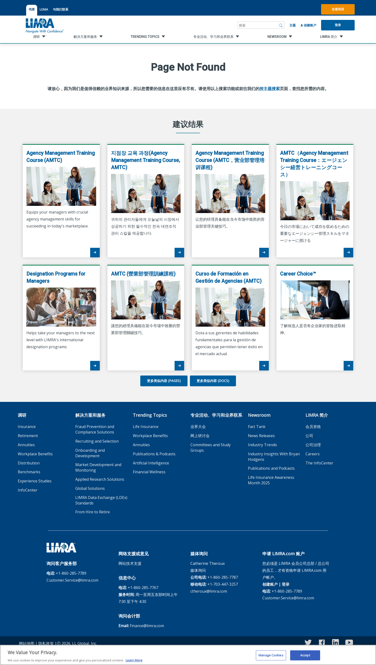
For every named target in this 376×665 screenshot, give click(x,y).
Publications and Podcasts (271, 468)
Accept (305, 657)
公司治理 (313, 444)
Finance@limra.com (147, 625)
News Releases (261, 435)
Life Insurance (146, 426)
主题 (292, 25)
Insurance (27, 426)
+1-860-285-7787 (222, 577)
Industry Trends (262, 444)
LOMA (44, 9)
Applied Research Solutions (99, 479)
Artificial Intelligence (151, 463)
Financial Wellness (149, 471)
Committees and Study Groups (210, 447)
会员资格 (313, 426)
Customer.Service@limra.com (72, 580)
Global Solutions (90, 488)
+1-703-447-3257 (222, 584)
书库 (32, 9)
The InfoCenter (319, 463)
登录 (338, 25)
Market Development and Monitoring (98, 467)
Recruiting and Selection (97, 441)
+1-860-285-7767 (143, 587)
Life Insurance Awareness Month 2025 (271, 480)
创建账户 (308, 25)
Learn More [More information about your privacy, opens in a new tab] (134, 662)
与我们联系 (60, 9)
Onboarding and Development (90, 453)
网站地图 (26, 643)
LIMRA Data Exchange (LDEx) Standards (101, 500)
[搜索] (281, 25)
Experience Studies (35, 481)
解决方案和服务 (90, 415)
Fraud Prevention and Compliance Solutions (94, 429)
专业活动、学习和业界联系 (216, 415)
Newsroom (259, 415)
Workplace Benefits (35, 454)
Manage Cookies (270, 657)
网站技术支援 (129, 563)
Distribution (29, 463)
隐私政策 (46, 643)
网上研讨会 (200, 435)
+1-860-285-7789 (71, 573)
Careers (313, 454)
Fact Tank (256, 426)
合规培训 (338, 9)
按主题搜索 (269, 88)
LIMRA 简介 (317, 415)
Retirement (28, 435)
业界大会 (198, 426)
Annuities (26, 444)
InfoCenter (27, 490)
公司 (309, 435)
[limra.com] (44, 25)
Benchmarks (29, 471)
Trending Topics (150, 415)
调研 (22, 415)
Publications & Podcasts (154, 454)
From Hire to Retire (92, 512)
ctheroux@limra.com (208, 591)
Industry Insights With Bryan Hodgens (274, 456)
